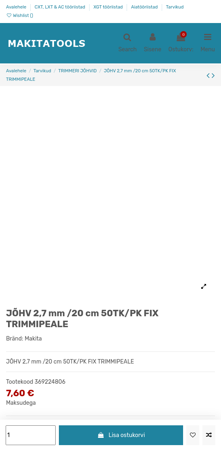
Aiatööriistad (145, 7)
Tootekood (19, 381)
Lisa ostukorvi (121, 435)
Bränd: (14, 338)
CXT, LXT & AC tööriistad (60, 7)
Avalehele (16, 7)
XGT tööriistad (109, 7)
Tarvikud (175, 7)
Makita (33, 338)
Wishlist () (19, 15)
